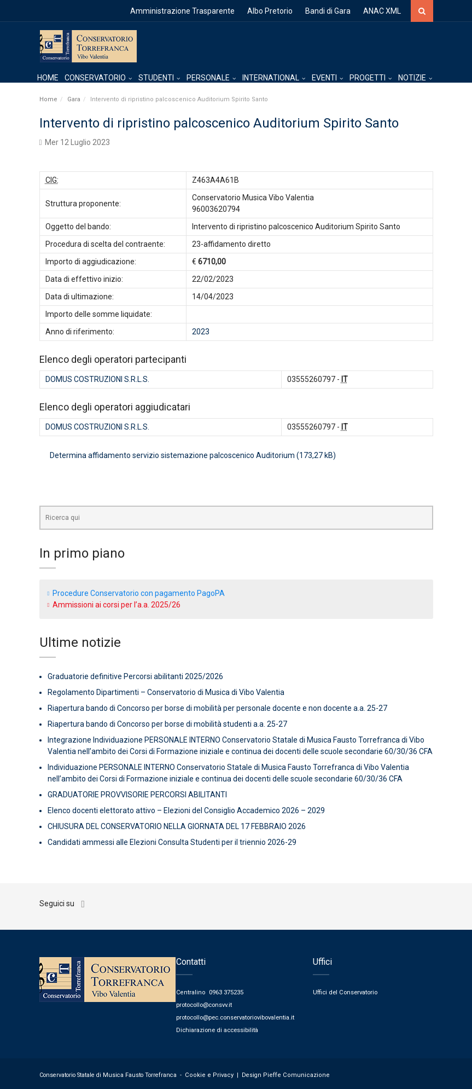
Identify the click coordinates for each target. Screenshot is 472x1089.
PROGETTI (367, 79)
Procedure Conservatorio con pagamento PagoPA (139, 592)
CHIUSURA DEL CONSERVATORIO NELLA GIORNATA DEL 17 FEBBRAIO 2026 (177, 826)
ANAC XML (382, 11)
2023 (200, 331)
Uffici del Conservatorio (346, 991)
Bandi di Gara (328, 11)
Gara (73, 98)
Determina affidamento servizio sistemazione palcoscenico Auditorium (172, 454)
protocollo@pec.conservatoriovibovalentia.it (240, 1015)
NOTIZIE (412, 79)
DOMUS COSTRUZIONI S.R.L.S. (97, 378)
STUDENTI (156, 79)
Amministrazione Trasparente (182, 11)
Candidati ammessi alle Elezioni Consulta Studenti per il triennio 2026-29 (172, 842)
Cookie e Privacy (207, 1072)
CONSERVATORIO (95, 79)
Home (48, 98)
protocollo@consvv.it (206, 1003)
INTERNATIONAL (270, 79)
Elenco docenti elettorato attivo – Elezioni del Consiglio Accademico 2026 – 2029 (186, 810)
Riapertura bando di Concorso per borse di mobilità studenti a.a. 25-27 (167, 724)
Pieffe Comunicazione (288, 1072)
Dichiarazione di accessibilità (219, 1027)
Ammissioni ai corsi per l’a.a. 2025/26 (116, 604)
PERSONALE (208, 79)
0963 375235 (226, 991)
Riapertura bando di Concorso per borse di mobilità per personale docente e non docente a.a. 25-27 (217, 708)
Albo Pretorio (270, 11)
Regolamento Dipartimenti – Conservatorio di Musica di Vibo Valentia (166, 692)
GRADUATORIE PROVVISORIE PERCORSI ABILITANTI (137, 794)
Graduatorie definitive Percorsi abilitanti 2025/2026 (135, 676)
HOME (48, 79)
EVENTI (324, 79)
